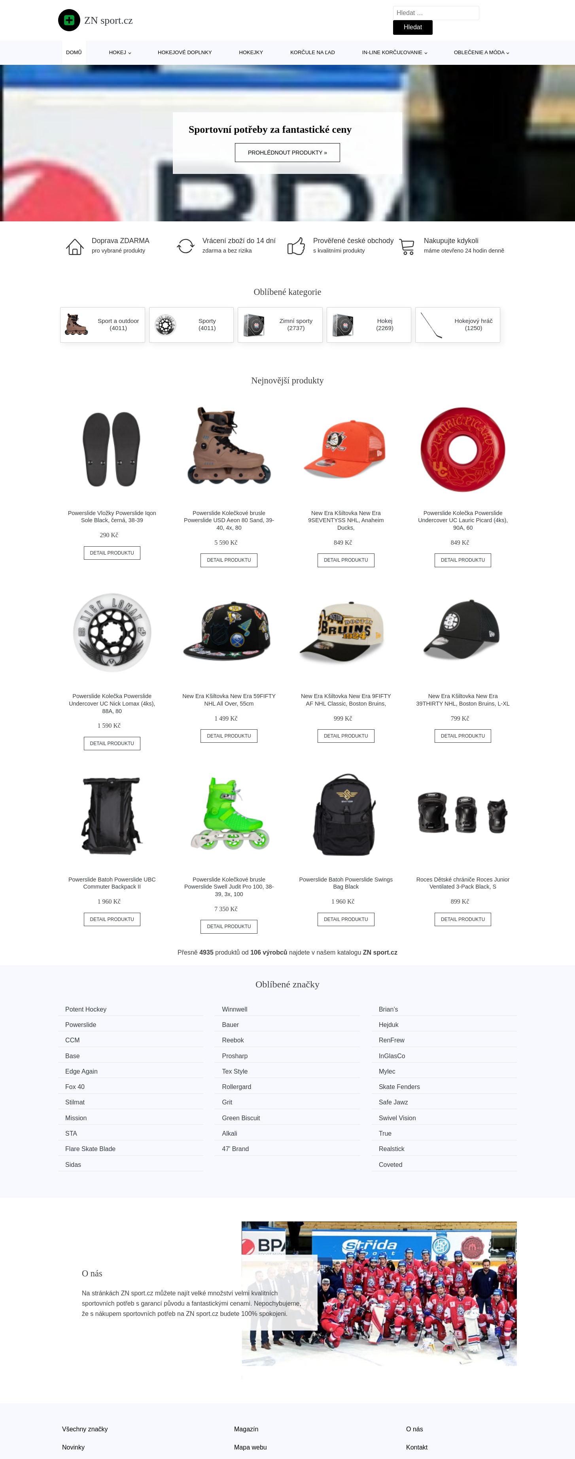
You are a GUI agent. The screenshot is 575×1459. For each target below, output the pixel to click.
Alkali (193, 1098)
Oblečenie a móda (479, 52)
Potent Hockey (88, 1009)
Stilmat (313, 1068)
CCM (310, 1024)
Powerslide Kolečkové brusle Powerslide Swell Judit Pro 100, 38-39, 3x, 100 (229, 886)
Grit (426, 1068)
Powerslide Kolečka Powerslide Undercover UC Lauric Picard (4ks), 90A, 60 (463, 520)
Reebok (432, 1024)
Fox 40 (431, 1053)
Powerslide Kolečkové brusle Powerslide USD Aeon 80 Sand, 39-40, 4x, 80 (229, 520)
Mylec (311, 1053)
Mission (196, 1083)
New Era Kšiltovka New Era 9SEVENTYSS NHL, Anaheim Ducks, (346, 520)
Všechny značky (85, 1377)
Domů (74, 52)
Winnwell (198, 1009)
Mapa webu (250, 1395)
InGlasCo (434, 1039)
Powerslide (436, 1009)
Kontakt (416, 1395)
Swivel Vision (439, 1083)
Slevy (70, 1413)
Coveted (433, 1113)
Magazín (246, 1377)
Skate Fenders (206, 1068)
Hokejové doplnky (185, 52)
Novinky (73, 1395)
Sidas (311, 1113)
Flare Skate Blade (446, 1098)
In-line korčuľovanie (392, 52)
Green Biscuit (322, 1083)
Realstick (199, 1113)
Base (193, 1039)
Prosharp (316, 1039)
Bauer (76, 1024)
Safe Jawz (82, 1083)
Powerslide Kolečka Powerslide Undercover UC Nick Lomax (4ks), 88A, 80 (112, 703)
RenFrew (81, 1039)
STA (74, 1098)
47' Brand (81, 1113)
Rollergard (82, 1068)
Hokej (117, 52)
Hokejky (251, 52)
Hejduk (196, 1024)
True (309, 1098)
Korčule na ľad (312, 52)
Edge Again (84, 1053)
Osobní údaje (253, 1413)
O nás (414, 1377)
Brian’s (313, 1009)
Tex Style (199, 1053)
